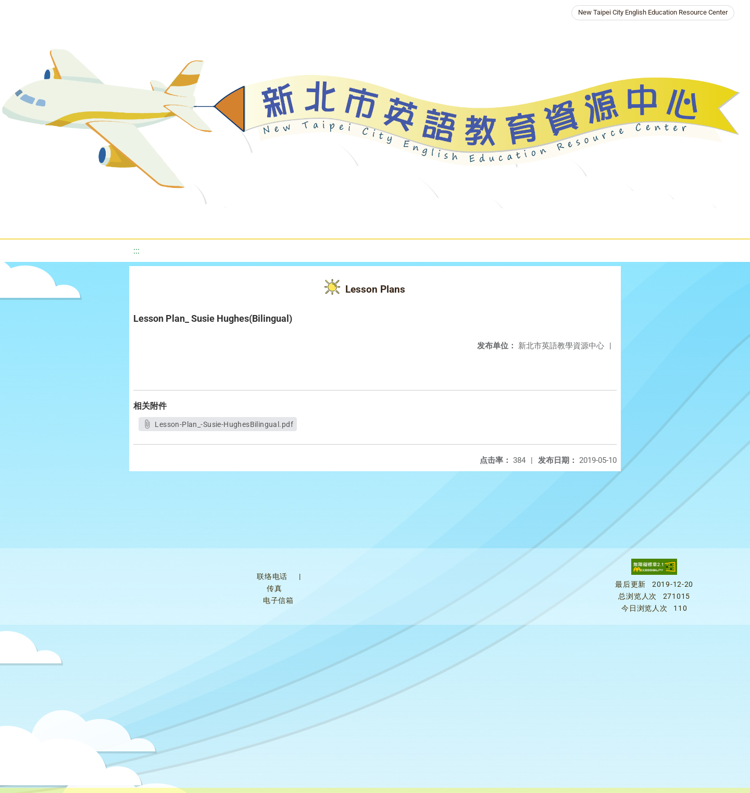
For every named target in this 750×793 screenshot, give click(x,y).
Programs (362, 221)
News (312, 221)
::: (136, 251)
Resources (425, 221)
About (262, 221)
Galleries (488, 221)
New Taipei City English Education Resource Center (653, 12)
